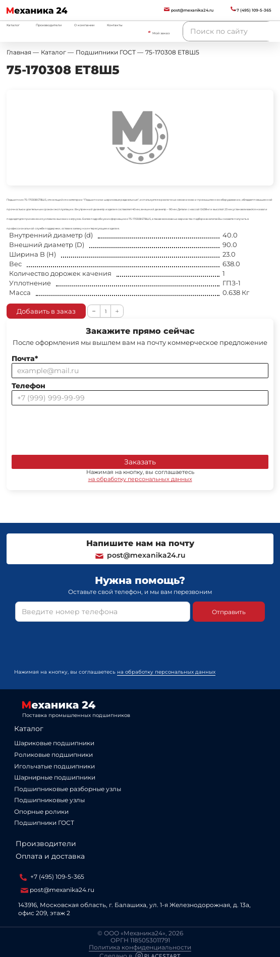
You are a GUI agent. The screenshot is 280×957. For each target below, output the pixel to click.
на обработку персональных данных (140, 479)
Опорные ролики (41, 811)
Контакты (115, 25)
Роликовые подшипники (53, 754)
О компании (84, 25)
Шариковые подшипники (54, 743)
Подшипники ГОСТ (44, 822)
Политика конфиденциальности (140, 947)
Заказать (140, 461)
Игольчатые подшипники (54, 766)
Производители (49, 25)
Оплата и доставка (50, 856)
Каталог (28, 728)
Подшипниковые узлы (49, 800)
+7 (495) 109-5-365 (52, 877)
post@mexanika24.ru (140, 555)
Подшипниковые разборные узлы (67, 789)
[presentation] (88, 428)
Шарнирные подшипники (54, 777)
